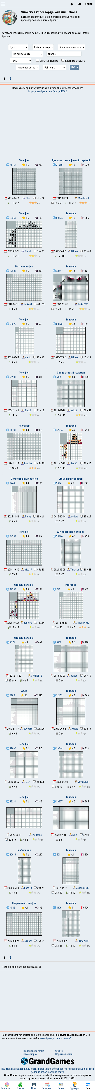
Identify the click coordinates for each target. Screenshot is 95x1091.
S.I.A (26, 781)
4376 (57, 907)
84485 (11, 483)
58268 (11, 218)
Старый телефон (24, 584)
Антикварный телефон (70, 531)
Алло (24, 691)
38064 (11, 748)
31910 (57, 165)
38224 (57, 536)
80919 (11, 854)
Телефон (24, 160)
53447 (57, 271)
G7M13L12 (35, 675)
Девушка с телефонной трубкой (71, 160)
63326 (11, 324)
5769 (57, 642)
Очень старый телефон (71, 372)
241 (56, 589)
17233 (11, 271)
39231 (11, 801)
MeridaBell (82, 198)
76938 (11, 377)
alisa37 (26, 569)
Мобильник (24, 850)
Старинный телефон (24, 903)
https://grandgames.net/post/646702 (47, 91)
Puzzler (26, 463)
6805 (10, 695)
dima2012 (82, 941)
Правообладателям (33, 1050)
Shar (26, 198)
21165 (11, 165)
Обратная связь (64, 1054)
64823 (57, 324)
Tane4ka (73, 569)
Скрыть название (47, 60)
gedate (73, 516)
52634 (57, 430)
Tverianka (35, 834)
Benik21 (73, 463)
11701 (11, 430)
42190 (11, 589)
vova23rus (82, 781)
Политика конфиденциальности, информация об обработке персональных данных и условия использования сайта (47, 1070)
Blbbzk (26, 251)
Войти (88, 4)
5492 (57, 377)
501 (56, 854)
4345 (10, 907)
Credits (59, 1050)
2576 (10, 642)
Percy (26, 516)
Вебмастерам (30, 1054)
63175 (57, 218)
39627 (57, 801)
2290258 (26, 728)
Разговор (24, 425)
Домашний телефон (71, 478)
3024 (57, 483)
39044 (57, 748)
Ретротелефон (24, 266)
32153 (57, 695)
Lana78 (26, 888)
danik (26, 357)
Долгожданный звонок (24, 478)
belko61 (26, 304)
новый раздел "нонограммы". (56, 1038)
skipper (26, 941)
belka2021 (82, 304)
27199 (11, 536)
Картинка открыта (73, 60)
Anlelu (73, 728)
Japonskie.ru (81, 622)
